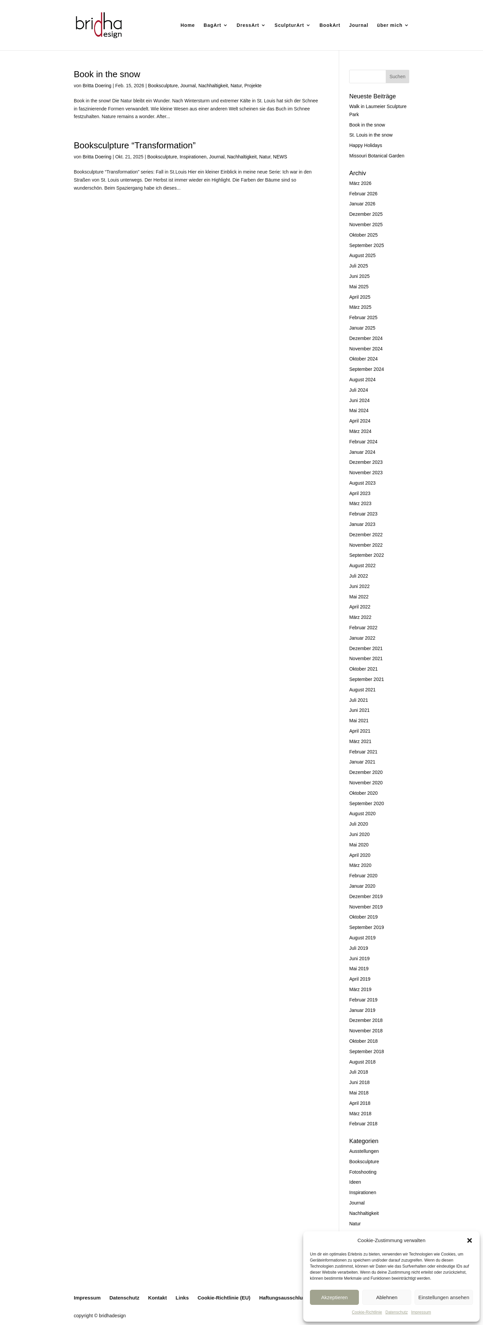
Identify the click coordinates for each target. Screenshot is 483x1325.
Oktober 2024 (363, 358)
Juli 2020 (358, 824)
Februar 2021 (363, 751)
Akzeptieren (334, 1297)
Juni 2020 (359, 834)
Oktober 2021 (363, 669)
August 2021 (362, 689)
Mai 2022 (359, 596)
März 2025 (360, 307)
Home (187, 25)
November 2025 (366, 224)
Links (182, 1298)
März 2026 (360, 183)
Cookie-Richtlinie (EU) (224, 1298)
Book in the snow (107, 74)
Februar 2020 (363, 875)
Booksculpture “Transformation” (135, 145)
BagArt (212, 25)
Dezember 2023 (366, 462)
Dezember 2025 (366, 214)
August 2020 (362, 813)
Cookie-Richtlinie (367, 1312)
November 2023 (366, 472)
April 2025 (359, 297)
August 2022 (362, 565)
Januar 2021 (362, 762)
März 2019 (360, 989)
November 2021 (366, 658)
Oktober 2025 (363, 235)
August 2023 (362, 483)
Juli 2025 (358, 265)
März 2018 (360, 1113)
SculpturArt (289, 25)
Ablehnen (386, 1297)
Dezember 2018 (366, 1020)
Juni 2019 (359, 958)
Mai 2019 (359, 968)
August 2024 (362, 379)
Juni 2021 (359, 710)
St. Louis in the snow (370, 135)
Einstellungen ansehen (443, 1297)
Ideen (355, 1182)
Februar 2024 (363, 441)
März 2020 (360, 865)
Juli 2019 (358, 948)
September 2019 (366, 927)
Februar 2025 (363, 317)
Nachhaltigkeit (213, 85)
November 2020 (366, 782)
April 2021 (359, 731)
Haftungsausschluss (284, 1298)
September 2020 (366, 803)
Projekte (252, 85)
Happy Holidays (365, 145)
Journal (359, 25)
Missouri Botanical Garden (376, 155)
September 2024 (366, 369)
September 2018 (366, 1051)
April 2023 (359, 493)
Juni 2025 (359, 276)
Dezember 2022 (366, 534)
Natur (235, 85)
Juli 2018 (358, 1072)
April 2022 (359, 606)
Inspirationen (192, 156)
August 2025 (362, 255)
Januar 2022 (362, 638)
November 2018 (366, 1030)
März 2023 (360, 503)
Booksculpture (163, 85)
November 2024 (366, 348)
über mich (389, 25)
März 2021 (360, 741)
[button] (469, 1240)
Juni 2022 (359, 586)
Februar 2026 (363, 193)
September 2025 (366, 245)
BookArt (330, 25)
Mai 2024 (359, 410)
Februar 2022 (363, 627)
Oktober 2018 (363, 1041)
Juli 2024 (358, 390)
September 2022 (366, 555)
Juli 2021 (358, 700)
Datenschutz (396, 1312)
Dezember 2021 (366, 648)
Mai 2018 (359, 1092)
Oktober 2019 (363, 917)
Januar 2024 (362, 452)
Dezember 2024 (366, 338)
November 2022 (366, 545)
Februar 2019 (363, 999)
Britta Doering (97, 85)
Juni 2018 (359, 1082)
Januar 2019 (362, 1010)
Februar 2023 (363, 514)
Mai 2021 (359, 720)
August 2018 (362, 1062)
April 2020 (359, 855)
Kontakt (157, 1298)
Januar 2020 (362, 886)
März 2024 (360, 431)
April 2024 (359, 421)
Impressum (421, 1312)
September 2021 (366, 679)
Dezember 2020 (366, 772)
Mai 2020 (359, 844)
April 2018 (359, 1103)
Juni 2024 (359, 400)
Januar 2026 (362, 203)
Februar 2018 (363, 1123)
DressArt (248, 25)
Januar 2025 (362, 328)
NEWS (280, 156)
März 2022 (360, 617)
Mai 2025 (359, 286)
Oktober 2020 (363, 793)
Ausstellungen (364, 1151)
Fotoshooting (362, 1172)
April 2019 (359, 979)
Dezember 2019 (366, 896)
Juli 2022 (358, 576)
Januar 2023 (362, 524)
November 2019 (366, 907)
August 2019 (362, 937)
